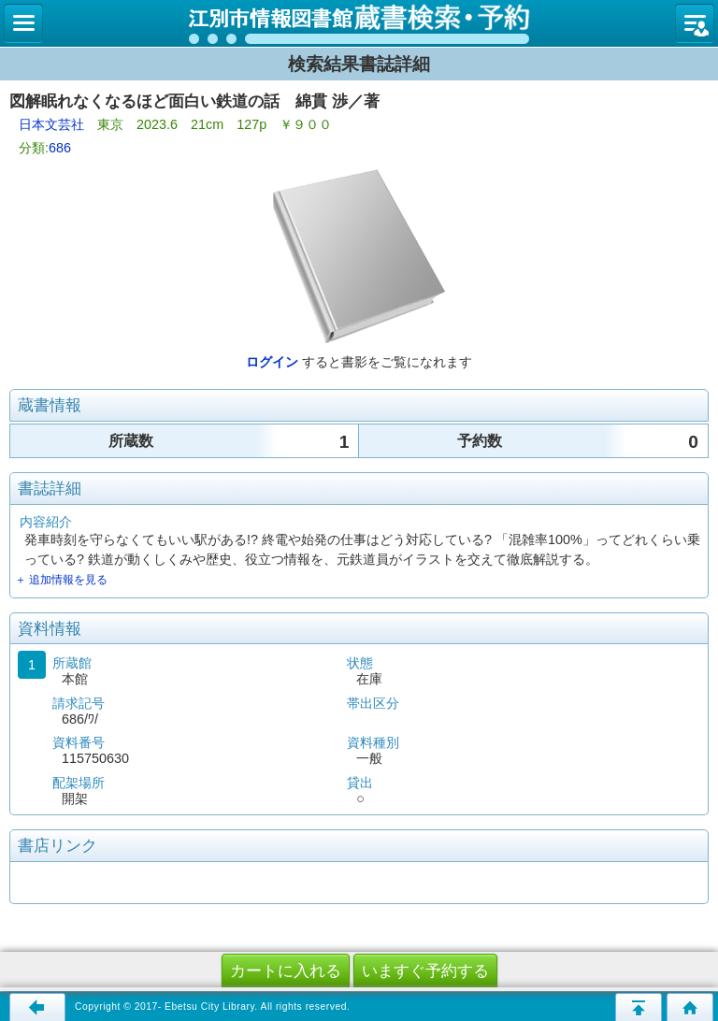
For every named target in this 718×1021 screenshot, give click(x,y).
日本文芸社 (51, 124)
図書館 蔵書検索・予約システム (359, 23)
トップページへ (690, 1007)
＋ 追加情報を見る (61, 579)
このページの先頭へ (638, 1007)
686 (60, 147)
